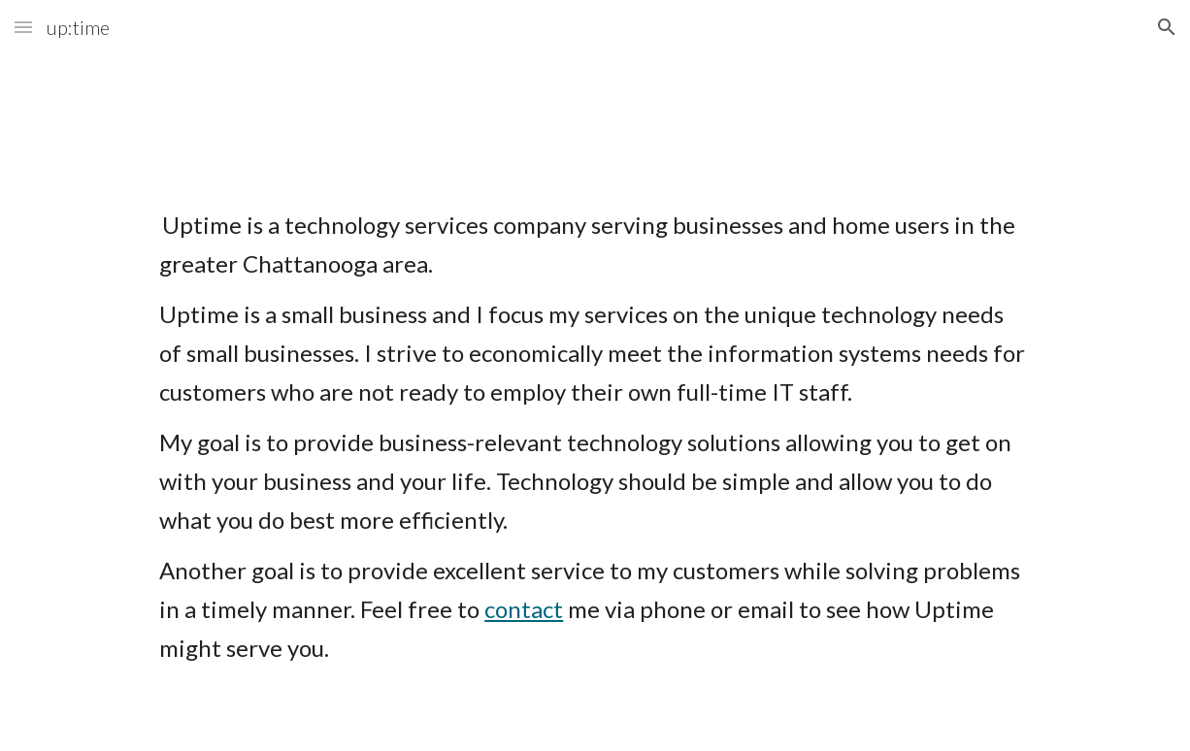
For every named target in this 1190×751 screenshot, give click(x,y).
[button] (23, 26)
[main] (594, 463)
